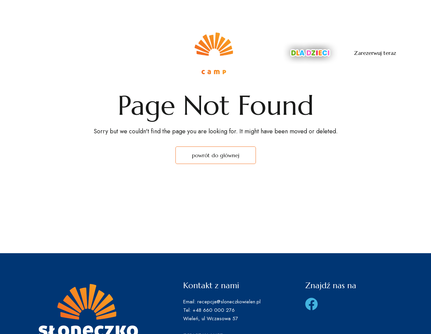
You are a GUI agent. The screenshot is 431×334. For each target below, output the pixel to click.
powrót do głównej (215, 155)
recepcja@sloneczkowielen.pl (363, 9)
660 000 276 (299, 9)
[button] (375, 52)
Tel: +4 (269, 9)
